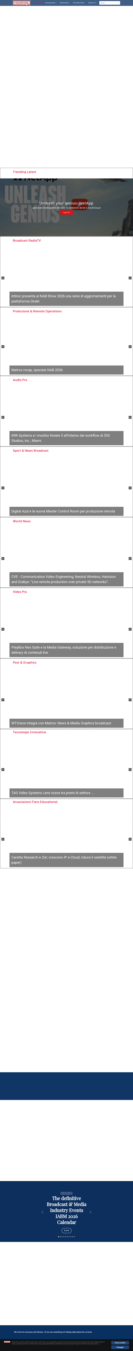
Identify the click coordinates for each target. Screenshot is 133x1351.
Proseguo (120, 1347)
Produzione (64, 3)
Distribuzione (78, 3)
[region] (66, 207)
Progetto (92, 3)
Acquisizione (50, 3)
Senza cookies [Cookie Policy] (120, 1343)
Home (40, 3)
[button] (2, 278)
